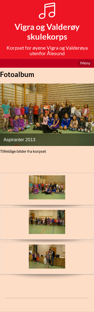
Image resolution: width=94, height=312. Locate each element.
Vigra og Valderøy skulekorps (47, 31)
